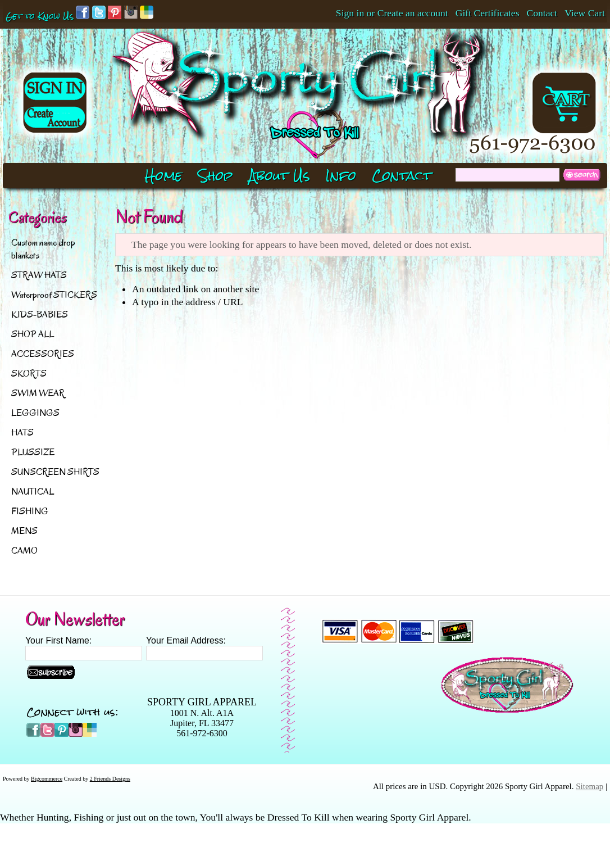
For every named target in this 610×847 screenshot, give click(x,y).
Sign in (350, 13)
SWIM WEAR (38, 393)
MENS (24, 530)
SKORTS (29, 373)
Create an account (412, 13)
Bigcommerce (46, 779)
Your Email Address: (186, 640)
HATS (22, 432)
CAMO (24, 550)
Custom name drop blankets (43, 249)
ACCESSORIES (42, 353)
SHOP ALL (32, 334)
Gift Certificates (488, 13)
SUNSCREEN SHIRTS (55, 471)
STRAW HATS (39, 275)
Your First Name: (58, 640)
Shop (215, 175)
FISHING (29, 511)
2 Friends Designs (110, 779)
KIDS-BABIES (39, 314)
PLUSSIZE (32, 452)
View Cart (585, 13)
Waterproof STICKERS (54, 294)
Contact (542, 13)
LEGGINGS (35, 412)
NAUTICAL (32, 491)
